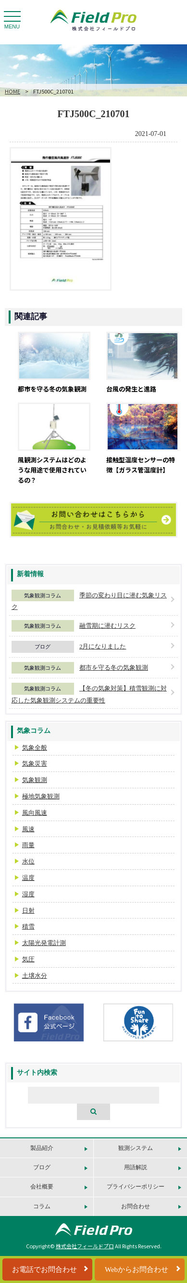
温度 (28, 877)
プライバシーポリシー (135, 1186)
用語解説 (135, 1167)
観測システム (135, 1148)
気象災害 (34, 763)
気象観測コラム (42, 595)
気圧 (28, 959)
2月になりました (102, 646)
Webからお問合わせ (136, 1269)
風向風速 (34, 812)
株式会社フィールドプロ (85, 1246)
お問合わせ (135, 1206)
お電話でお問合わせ (44, 1269)
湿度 (28, 894)
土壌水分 (34, 975)
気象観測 (34, 779)
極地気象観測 (41, 796)
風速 (28, 829)
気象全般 (34, 747)
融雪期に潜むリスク (107, 625)
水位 (28, 861)
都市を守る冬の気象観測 (113, 667)
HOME (12, 91)
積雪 (28, 926)
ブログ (42, 646)
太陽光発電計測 (44, 942)
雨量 (28, 845)
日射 (28, 910)
